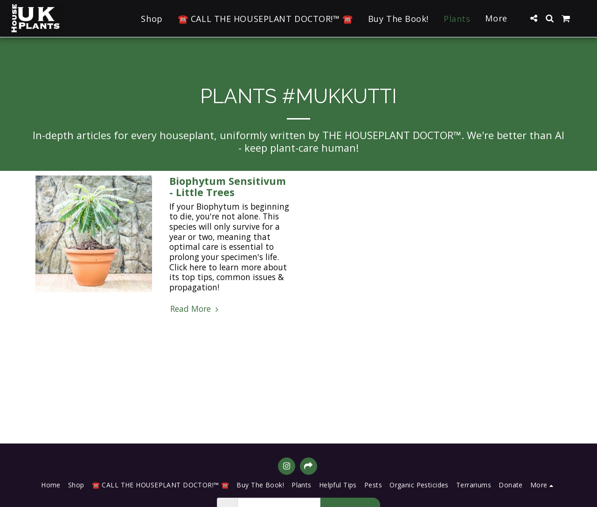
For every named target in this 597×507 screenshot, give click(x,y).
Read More (195, 309)
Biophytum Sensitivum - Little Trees (227, 186)
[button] (533, 18)
